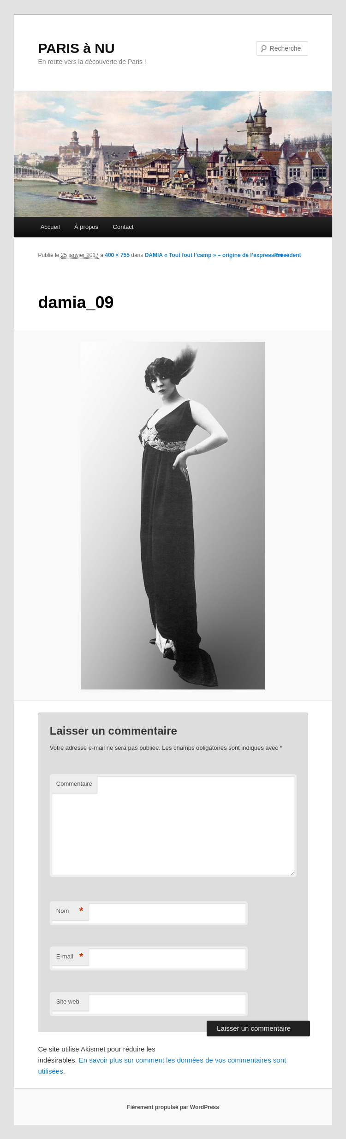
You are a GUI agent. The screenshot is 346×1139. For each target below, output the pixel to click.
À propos (86, 226)
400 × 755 (117, 255)
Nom (70, 911)
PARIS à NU (76, 48)
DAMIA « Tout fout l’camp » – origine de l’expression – (216, 255)
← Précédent (284, 255)
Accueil (50, 226)
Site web (67, 1001)
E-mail (70, 957)
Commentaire (74, 783)
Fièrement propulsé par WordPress (173, 1107)
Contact (123, 226)
